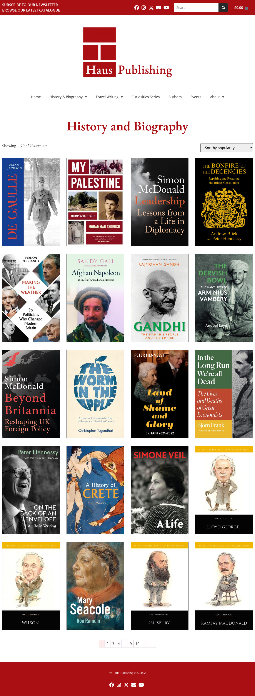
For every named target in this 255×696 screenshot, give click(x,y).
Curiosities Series (146, 96)
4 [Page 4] (119, 643)
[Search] (223, 7)
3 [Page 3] (113, 643)
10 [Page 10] (137, 643)
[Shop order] (226, 147)
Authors (175, 96)
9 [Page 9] (131, 643)
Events (195, 96)
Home (36, 96)
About (217, 97)
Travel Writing (109, 97)
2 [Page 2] (107, 643)
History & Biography (68, 97)
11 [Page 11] (145, 643)
